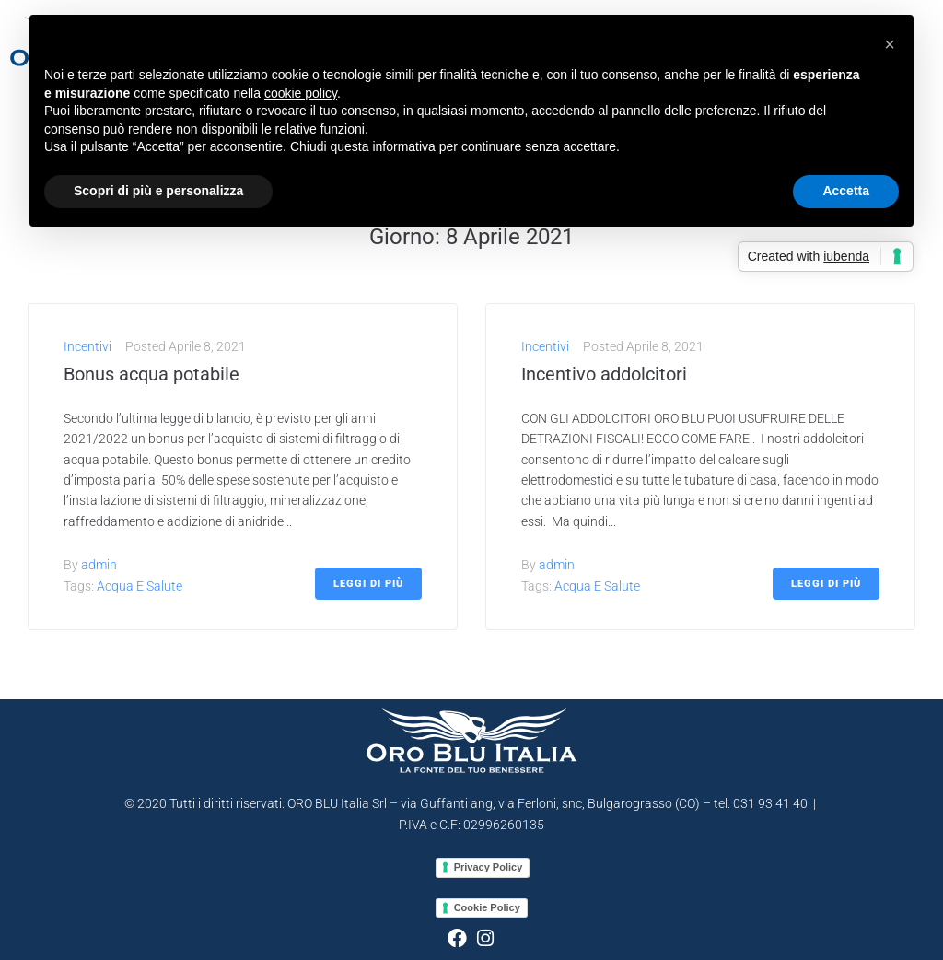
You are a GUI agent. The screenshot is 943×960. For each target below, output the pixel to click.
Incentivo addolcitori (604, 374)
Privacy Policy (488, 866)
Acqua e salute (139, 586)
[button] (889, 44)
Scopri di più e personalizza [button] (158, 190)
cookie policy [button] (300, 93)
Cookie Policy (487, 907)
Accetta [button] (845, 190)
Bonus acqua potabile (151, 374)
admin (99, 564)
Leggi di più (368, 584)
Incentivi (87, 346)
